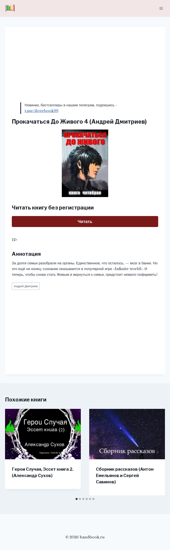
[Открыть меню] (161, 8)
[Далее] (157, 452)
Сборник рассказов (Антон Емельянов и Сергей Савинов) (125, 475)
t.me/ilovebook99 (41, 111)
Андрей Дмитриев (26, 286)
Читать (85, 221)
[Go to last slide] (12, 452)
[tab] (77, 499)
